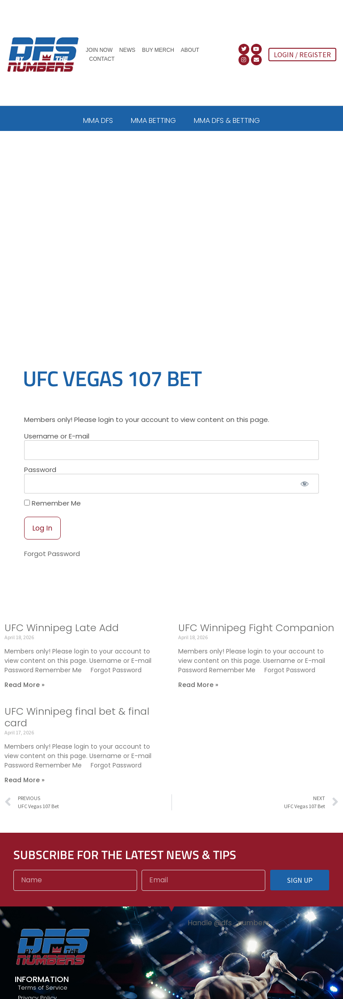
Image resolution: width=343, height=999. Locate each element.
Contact (102, 59)
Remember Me (52, 512)
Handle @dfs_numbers (228, 932)
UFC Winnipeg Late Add (61, 637)
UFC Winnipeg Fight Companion (256, 637)
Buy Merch (158, 50)
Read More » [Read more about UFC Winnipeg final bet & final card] (24, 789)
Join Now (99, 50)
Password (40, 478)
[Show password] (304, 493)
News (127, 50)
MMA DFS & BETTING (227, 120)
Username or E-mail (56, 445)
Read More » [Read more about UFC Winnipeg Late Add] (24, 693)
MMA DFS (98, 120)
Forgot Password (52, 563)
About (190, 50)
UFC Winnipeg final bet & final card (76, 726)
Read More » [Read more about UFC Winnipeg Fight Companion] (198, 693)
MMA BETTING (153, 120)
